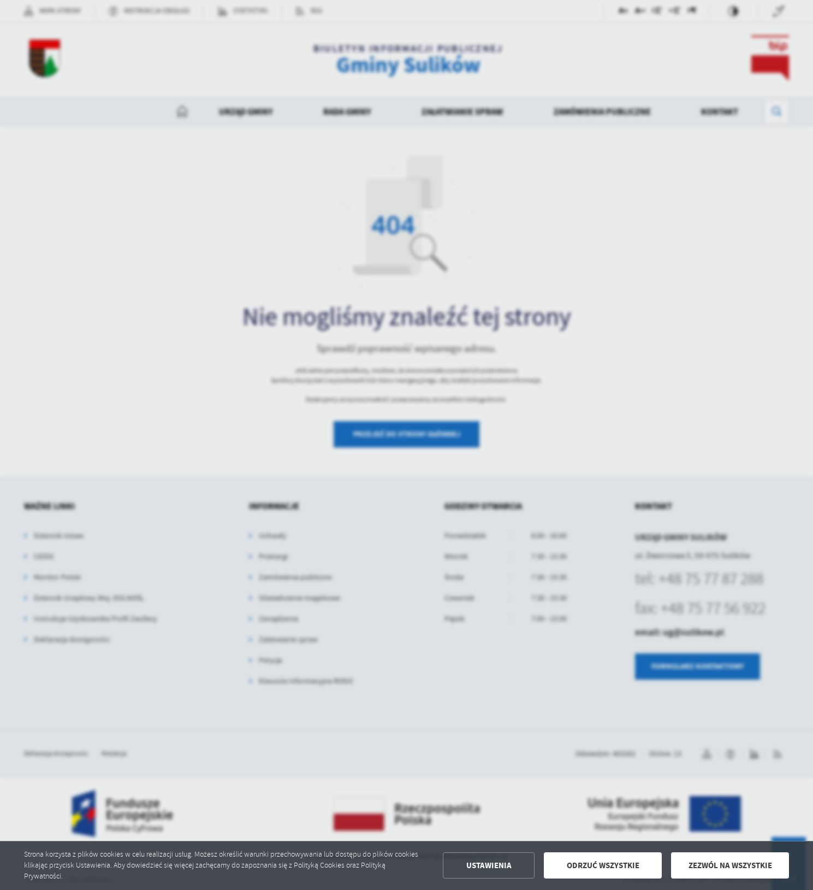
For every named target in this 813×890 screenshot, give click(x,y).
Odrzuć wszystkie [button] (603, 865)
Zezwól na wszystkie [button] (730, 865)
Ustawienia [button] (489, 865)
